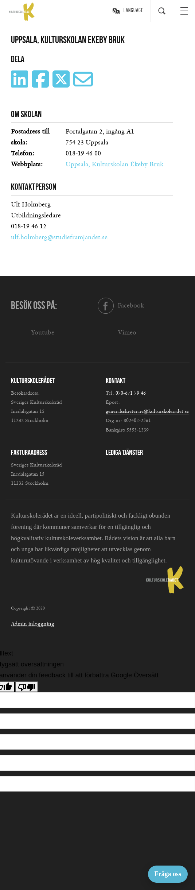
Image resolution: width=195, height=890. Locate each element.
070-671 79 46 (131, 393)
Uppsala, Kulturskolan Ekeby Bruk (114, 164)
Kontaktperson (33, 186)
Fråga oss (168, 874)
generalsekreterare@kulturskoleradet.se (147, 411)
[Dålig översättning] (26, 686)
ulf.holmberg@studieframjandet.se (59, 237)
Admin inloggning (32, 624)
